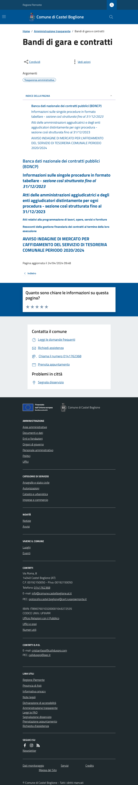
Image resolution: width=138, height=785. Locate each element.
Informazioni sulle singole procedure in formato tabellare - (66, 180)
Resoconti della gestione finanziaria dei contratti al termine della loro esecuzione (66, 228)
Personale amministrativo (38, 450)
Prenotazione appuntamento (40, 721)
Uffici (26, 461)
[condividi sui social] (32, 62)
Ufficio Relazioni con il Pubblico (41, 618)
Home (26, 31)
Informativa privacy (34, 691)
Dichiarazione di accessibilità (39, 703)
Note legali (29, 697)
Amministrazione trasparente (52, 31)
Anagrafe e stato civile (36, 482)
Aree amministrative (35, 427)
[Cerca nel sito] (109, 17)
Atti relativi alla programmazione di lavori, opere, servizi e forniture (65, 219)
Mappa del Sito (48, 770)
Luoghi (27, 547)
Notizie (27, 521)
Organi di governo (33, 444)
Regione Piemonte (32, 5)
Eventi (26, 553)
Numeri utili (29, 630)
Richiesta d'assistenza (36, 726)
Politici (26, 456)
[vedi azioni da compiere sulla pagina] (81, 62)
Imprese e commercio (35, 500)
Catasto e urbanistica (35, 494)
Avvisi (26, 526)
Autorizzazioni (31, 488)
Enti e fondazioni (33, 438)
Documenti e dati (33, 433)
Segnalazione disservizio (37, 717)
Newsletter (29, 750)
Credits (89, 765)
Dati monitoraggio (33, 765)
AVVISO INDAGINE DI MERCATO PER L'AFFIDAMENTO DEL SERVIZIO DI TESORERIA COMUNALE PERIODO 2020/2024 (65, 244)
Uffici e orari (30, 624)
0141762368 (42, 587)
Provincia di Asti (32, 685)
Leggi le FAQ (30, 712)
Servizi (65, 765)
